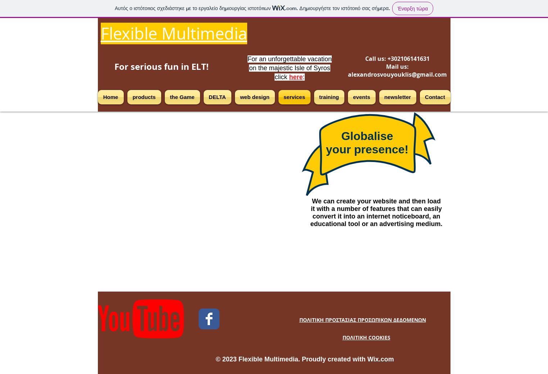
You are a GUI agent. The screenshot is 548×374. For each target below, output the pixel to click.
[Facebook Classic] (209, 318)
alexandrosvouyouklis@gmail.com (397, 74)
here (296, 77)
